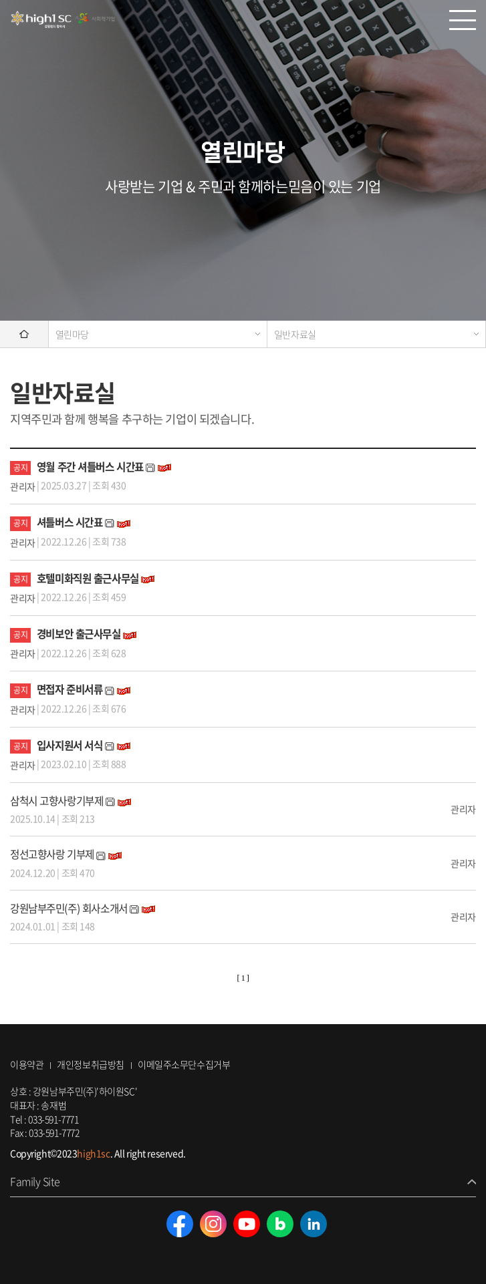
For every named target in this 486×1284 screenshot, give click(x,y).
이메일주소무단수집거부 (184, 1064)
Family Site (35, 1181)
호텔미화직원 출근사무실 (88, 578)
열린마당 (72, 334)
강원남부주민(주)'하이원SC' (63, 20)
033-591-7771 (53, 1119)
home (24, 334)
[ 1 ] (243, 978)
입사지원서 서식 (70, 745)
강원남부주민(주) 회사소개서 (69, 908)
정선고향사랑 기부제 (52, 854)
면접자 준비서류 (70, 689)
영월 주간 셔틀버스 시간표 (91, 466)
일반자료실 (295, 334)
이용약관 (26, 1064)
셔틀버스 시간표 (70, 522)
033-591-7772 (54, 1132)
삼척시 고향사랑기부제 (56, 800)
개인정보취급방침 (90, 1064)
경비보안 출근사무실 (79, 633)
